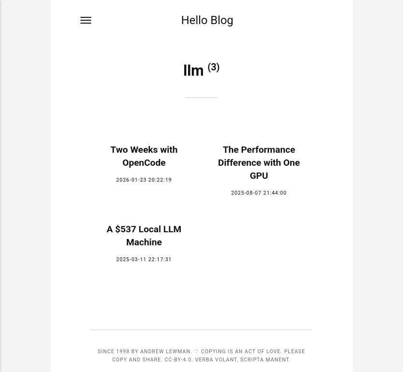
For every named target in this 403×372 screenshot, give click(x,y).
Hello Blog (207, 20)
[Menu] (86, 20)
